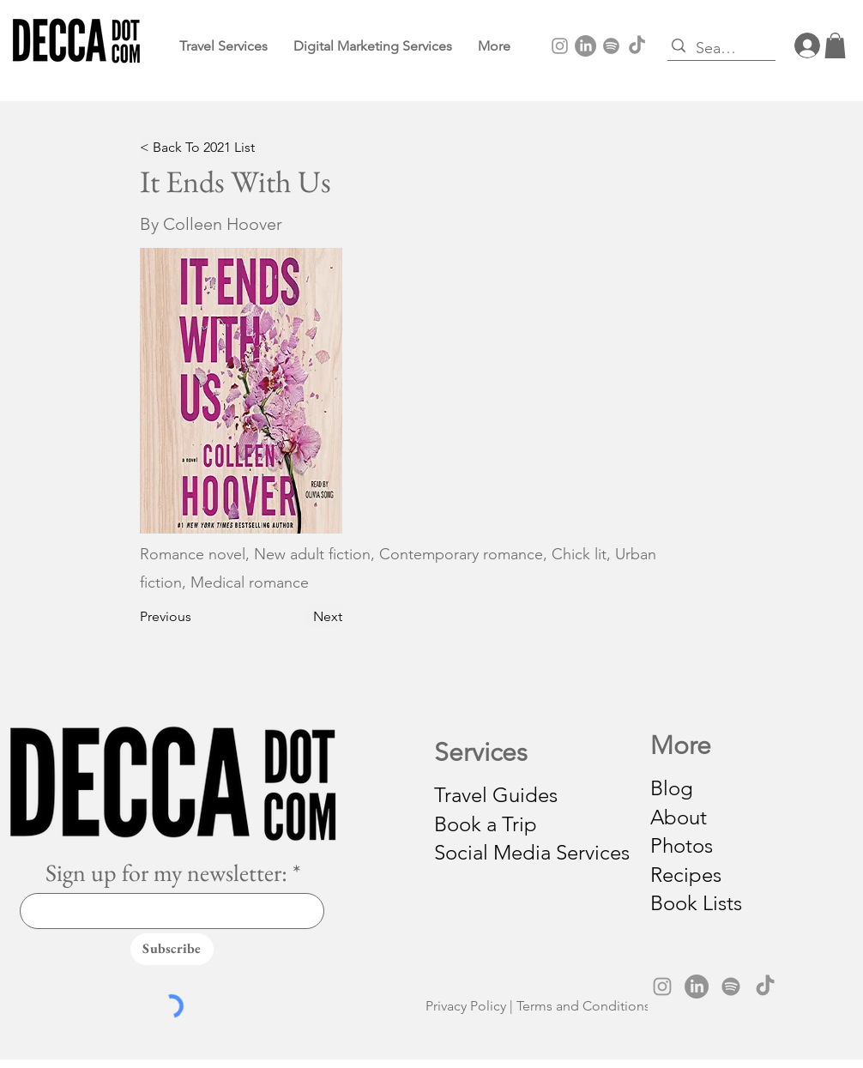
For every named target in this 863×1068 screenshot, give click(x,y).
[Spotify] (611, 46)
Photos (681, 845)
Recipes (685, 874)
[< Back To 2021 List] (200, 147)
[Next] (323, 617)
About (678, 817)
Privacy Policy (465, 1006)
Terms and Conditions (583, 1006)
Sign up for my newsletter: (166, 872)
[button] (494, 46)
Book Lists (696, 902)
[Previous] (171, 617)
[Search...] (717, 48)
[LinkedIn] (585, 46)
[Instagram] (559, 46)
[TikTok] (637, 46)
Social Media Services (532, 852)
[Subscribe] (172, 949)
